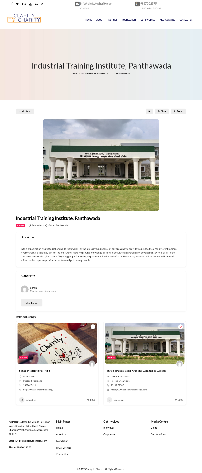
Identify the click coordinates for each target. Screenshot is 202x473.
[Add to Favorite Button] (149, 111)
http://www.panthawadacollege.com (41, 389)
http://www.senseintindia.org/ (126, 389)
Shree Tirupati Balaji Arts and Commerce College (49, 370)
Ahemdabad (117, 376)
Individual (108, 427)
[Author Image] (92, 364)
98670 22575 (148, 3)
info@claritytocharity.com (96, 3)
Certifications (158, 434)
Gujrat (51, 225)
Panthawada (62, 225)
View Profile (32, 303)
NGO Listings (63, 447)
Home (75, 73)
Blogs (154, 427)
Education (37, 225)
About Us (61, 434)
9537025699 (117, 385)
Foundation (62, 440)
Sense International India (122, 370)
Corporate (109, 434)
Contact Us (62, 454)
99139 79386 (29, 385)
